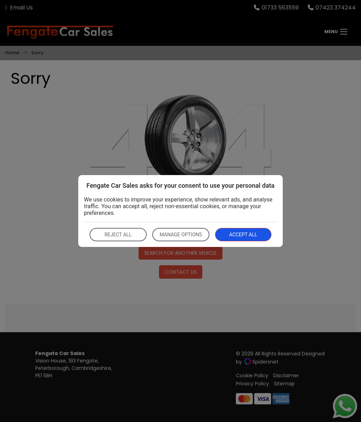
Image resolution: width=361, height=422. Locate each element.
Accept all (243, 234)
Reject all (117, 234)
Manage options (181, 234)
